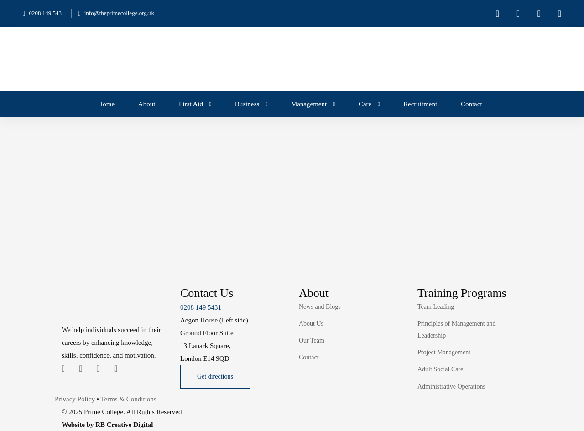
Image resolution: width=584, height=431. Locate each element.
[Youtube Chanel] (115, 368)
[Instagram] (98, 368)
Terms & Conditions (128, 399)
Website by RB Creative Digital (107, 424)
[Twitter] (63, 368)
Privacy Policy (75, 399)
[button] (215, 377)
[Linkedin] (80, 368)
